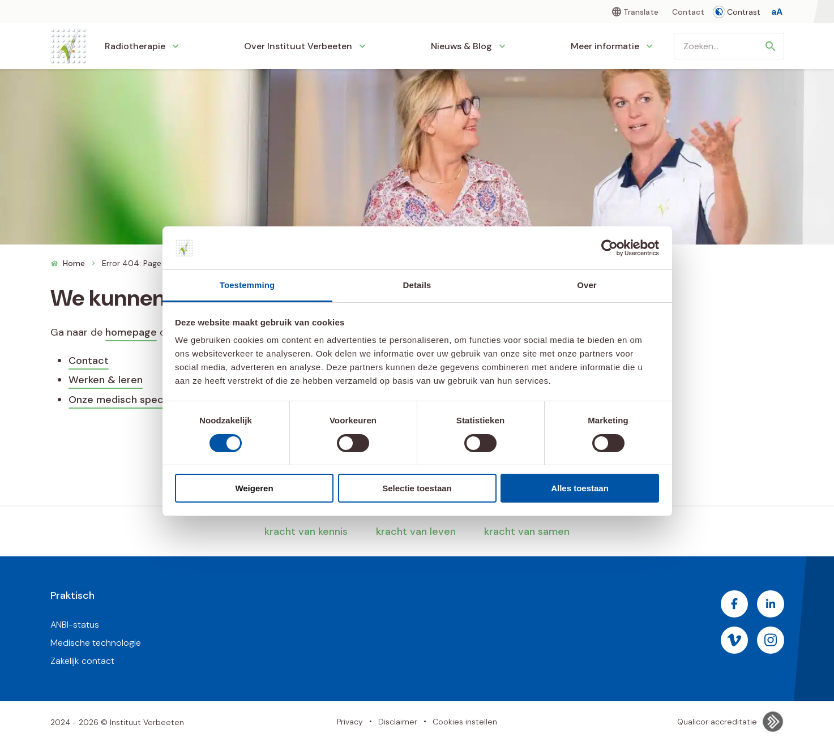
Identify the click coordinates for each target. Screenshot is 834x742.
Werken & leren (106, 380)
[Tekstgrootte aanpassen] (776, 12)
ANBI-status (74, 625)
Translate (640, 12)
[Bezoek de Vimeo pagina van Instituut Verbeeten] (734, 640)
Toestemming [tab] (247, 285)
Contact (688, 12)
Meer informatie (605, 46)
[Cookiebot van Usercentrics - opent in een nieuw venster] (609, 247)
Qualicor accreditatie (730, 721)
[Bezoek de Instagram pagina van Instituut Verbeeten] (770, 640)
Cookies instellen (465, 722)
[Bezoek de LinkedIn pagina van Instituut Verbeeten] (770, 603)
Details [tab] (417, 285)
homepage (131, 332)
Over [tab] (587, 285)
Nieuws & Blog (461, 46)
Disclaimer (397, 722)
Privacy (350, 722)
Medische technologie (95, 643)
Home (74, 263)
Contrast (736, 12)
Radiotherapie (135, 46)
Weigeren (254, 488)
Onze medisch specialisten (133, 399)
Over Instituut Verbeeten (298, 46)
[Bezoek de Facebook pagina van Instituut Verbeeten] (734, 603)
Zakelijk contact (82, 661)
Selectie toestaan (417, 488)
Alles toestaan (580, 488)
